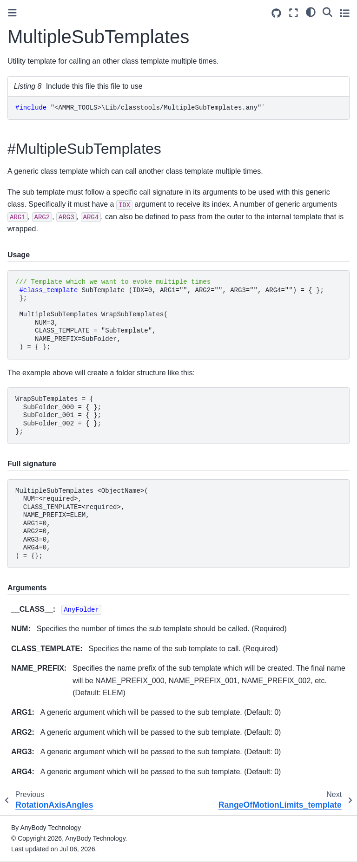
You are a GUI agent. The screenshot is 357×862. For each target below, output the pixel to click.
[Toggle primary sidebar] (12, 13)
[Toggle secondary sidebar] (344, 13)
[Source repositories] (276, 13)
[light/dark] (310, 12)
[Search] (327, 12)
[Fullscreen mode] (293, 13)
